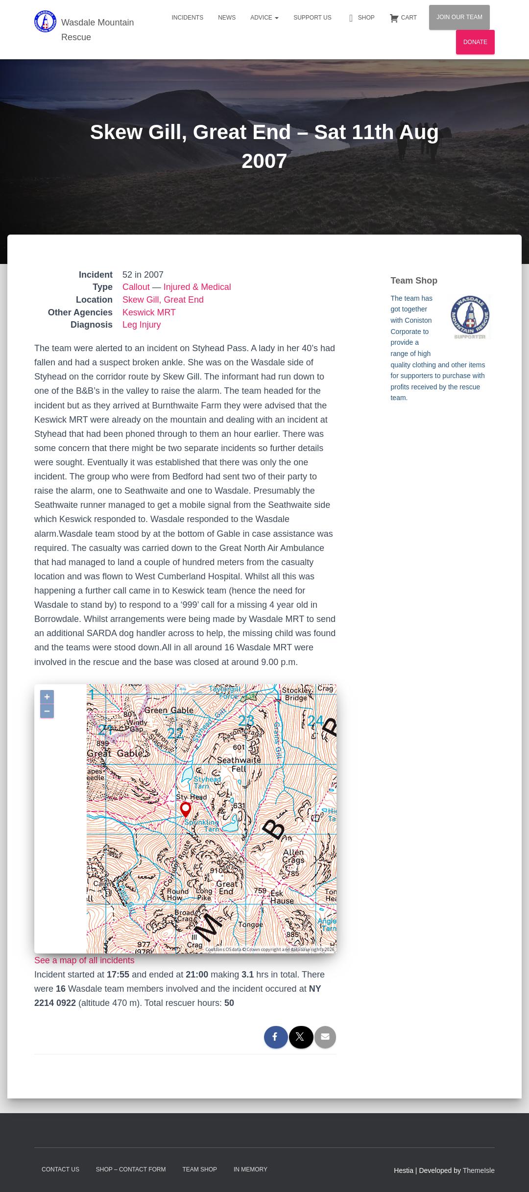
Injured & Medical (198, 287)
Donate (475, 42)
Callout (136, 287)
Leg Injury (141, 325)
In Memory (250, 1169)
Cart (403, 18)
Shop (360, 18)
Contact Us (60, 1169)
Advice (264, 17)
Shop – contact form (131, 1169)
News (227, 17)
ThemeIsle (479, 1170)
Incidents (187, 17)
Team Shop (199, 1169)
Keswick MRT (149, 312)
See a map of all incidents (84, 960)
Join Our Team (459, 17)
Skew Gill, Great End (163, 300)
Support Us (312, 17)
